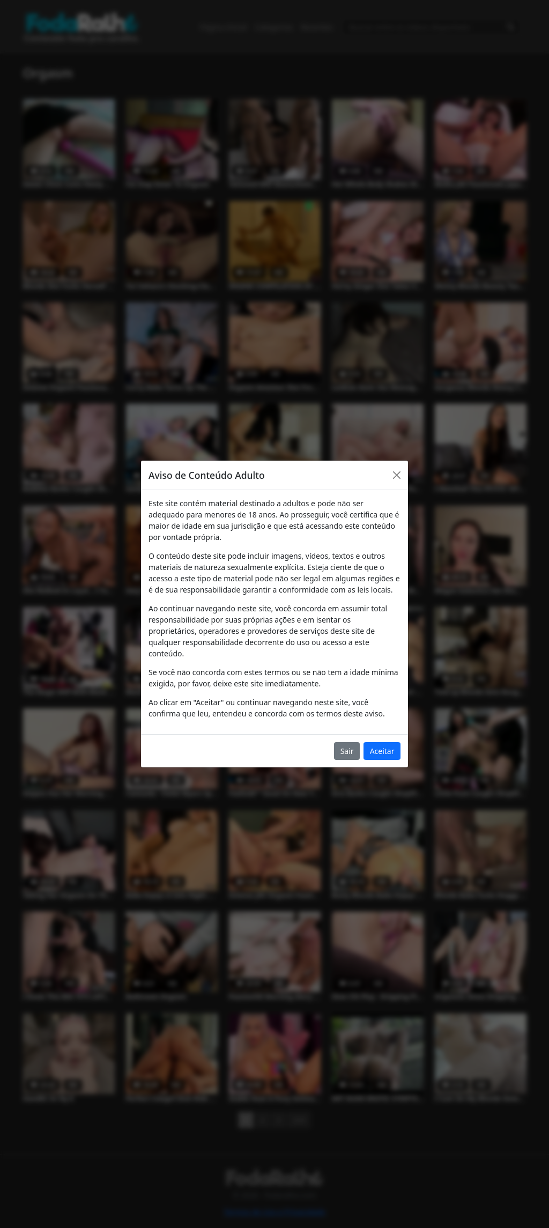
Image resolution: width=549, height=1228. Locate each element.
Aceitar (382, 751)
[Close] (396, 475)
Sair (347, 751)
